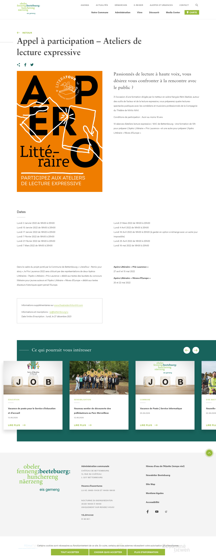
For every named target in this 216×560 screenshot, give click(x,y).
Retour (24, 32)
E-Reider (138, 5)
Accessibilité (152, 502)
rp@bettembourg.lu (58, 311)
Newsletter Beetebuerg (158, 475)
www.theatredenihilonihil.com (68, 305)
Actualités (102, 5)
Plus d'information (146, 552)
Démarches (121, 5)
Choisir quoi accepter (108, 552)
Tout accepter (70, 552)
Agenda (85, 5)
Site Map (150, 484)
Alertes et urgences (161, 5)
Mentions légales (154, 493)
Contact (184, 5)
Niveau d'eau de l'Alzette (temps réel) (165, 466)
